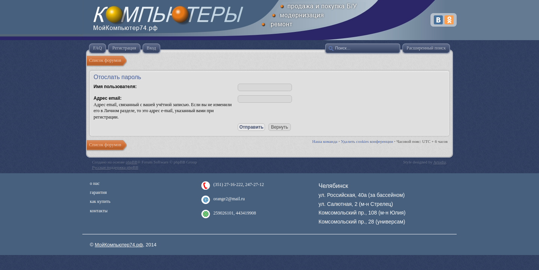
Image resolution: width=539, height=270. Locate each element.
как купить (100, 201)
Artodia (439, 162)
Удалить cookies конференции (367, 141)
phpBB (131, 162)
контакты (98, 210)
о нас (95, 183)
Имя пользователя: (115, 86)
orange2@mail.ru (229, 198)
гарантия (98, 192)
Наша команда (324, 141)
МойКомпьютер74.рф (119, 245)
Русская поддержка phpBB (115, 167)
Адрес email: (108, 98)
